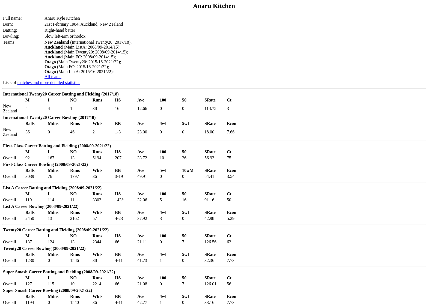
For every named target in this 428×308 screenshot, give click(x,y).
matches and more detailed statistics (48, 82)
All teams (52, 76)
